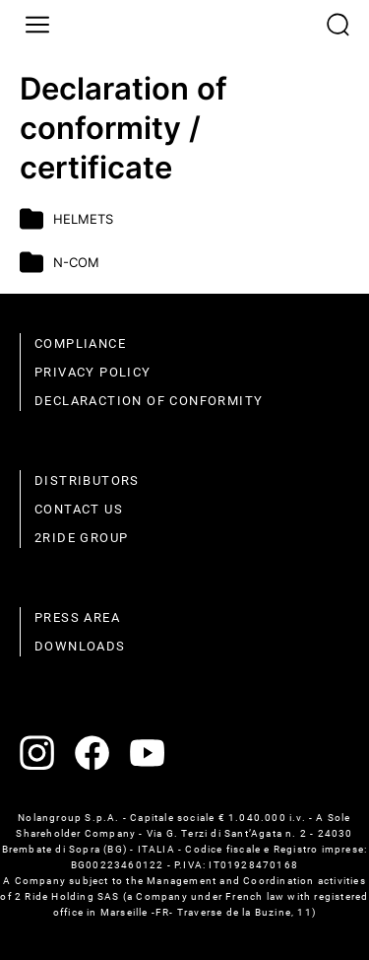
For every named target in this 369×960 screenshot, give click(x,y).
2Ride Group (81, 537)
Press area (77, 617)
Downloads (80, 646)
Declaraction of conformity (148, 400)
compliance (80, 343)
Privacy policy (93, 372)
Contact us (78, 509)
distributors (87, 480)
